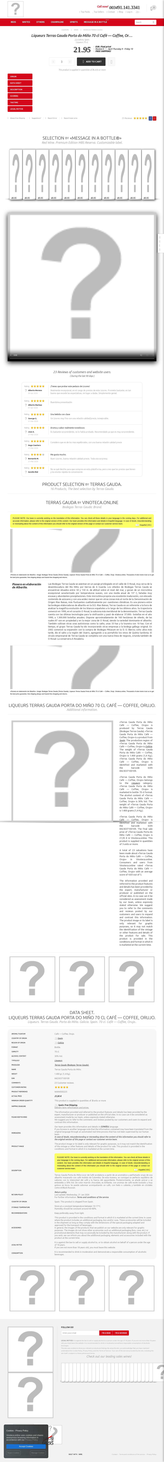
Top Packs (84, 12)
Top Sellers (98, 12)
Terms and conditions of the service (132, 1454)
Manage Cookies (38, 1453)
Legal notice (16, 109)
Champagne (57, 22)
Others (40, 22)
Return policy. (61, 1192)
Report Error (52, 118)
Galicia (148, 746)
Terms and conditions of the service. (93, 1197)
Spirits (74, 22)
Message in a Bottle (96, 21)
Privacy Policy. (31, 1440)
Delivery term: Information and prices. (72, 1107)
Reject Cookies (13, 1453)
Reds (13, 22)
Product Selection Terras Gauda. (82, 484)
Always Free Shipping (17, 118)
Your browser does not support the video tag (82, 287)
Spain (122, 740)
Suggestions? (36, 118)
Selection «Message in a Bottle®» (82, 138)
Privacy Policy (151, 1454)
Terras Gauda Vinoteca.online (82, 502)
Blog (120, 12)
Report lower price (70, 118)
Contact (111, 12)
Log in (129, 12)
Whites (26, 22)
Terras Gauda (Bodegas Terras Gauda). (72, 1065)
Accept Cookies (26, 1446)
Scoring (14, 96)
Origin (13, 77)
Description (16, 89)
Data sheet (15, 83)
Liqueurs (135, 783)
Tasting (14, 102)
